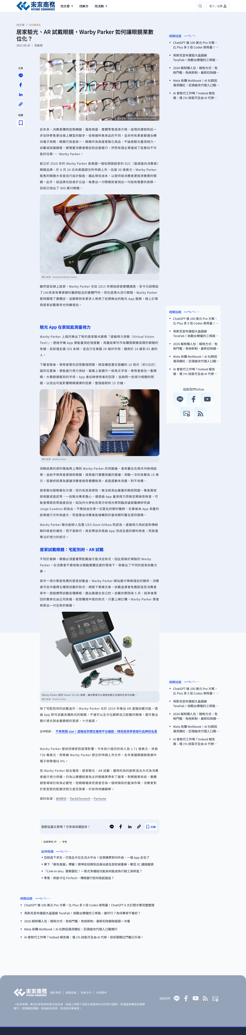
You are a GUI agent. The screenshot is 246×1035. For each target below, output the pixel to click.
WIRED (61, 798)
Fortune (100, 798)
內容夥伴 (101, 992)
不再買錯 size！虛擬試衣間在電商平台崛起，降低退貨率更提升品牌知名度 (106, 731)
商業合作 (86, 992)
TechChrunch (80, 798)
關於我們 (55, 992)
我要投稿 (70, 992)
